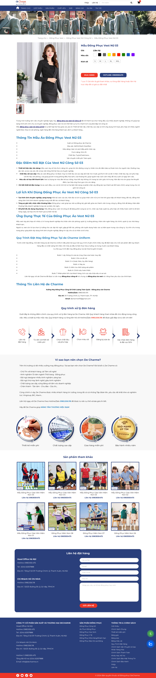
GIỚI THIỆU (38, 8)
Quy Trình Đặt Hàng (119, 644)
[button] (78, 30)
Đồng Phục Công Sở (88, 626)
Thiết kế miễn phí (118, 632)
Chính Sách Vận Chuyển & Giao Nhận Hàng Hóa (123, 648)
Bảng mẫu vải (116, 641)
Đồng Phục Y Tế (86, 635)
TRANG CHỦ (25, 8)
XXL (117, 61)
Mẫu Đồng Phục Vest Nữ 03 (106, 38)
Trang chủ (42, 38)
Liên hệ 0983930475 (31, 498)
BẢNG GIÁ (80, 8)
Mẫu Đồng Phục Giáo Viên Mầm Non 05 (31, 494)
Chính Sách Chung (118, 629)
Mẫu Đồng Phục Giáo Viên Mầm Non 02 (125, 494)
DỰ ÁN (89, 8)
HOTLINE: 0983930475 (113, 75)
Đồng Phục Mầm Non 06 (125, 533)
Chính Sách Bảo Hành (120, 662)
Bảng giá (114, 635)
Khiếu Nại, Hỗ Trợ (118, 656)
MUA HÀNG (89, 75)
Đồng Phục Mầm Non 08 (62, 533)
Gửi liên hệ (88, 606)
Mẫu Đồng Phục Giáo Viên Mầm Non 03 (93, 494)
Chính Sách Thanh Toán (120, 653)
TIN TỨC (98, 8)
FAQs (87, 3)
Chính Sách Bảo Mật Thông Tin (123, 658)
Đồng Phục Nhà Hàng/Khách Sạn (93, 638)
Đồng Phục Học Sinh (88, 632)
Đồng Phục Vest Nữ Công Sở (78, 38)
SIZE (70, 8)
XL (111, 61)
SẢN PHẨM (50, 8)
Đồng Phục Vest (56, 38)
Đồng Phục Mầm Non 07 (93, 533)
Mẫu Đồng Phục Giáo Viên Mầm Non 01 (31, 534)
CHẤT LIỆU (62, 8)
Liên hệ (95, 3)
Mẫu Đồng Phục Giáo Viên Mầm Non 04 (62, 494)
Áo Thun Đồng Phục (88, 629)
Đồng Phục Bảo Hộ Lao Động (91, 641)
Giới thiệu (115, 626)
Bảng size (115, 638)
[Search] (116, 3)
